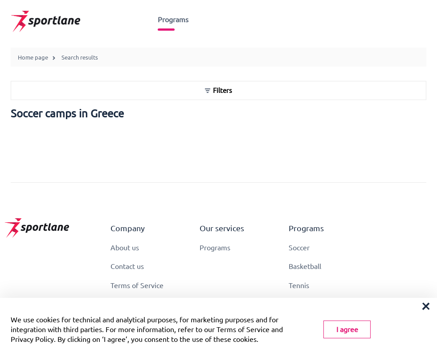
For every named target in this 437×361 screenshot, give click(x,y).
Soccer (299, 248)
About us (124, 248)
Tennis (299, 285)
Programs (173, 20)
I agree (347, 329)
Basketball (305, 266)
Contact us (127, 266)
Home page (33, 57)
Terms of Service (136, 285)
